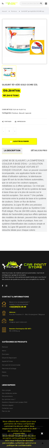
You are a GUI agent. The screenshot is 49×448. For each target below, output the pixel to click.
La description (12, 150)
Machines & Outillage (9, 368)
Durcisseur (5, 354)
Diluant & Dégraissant (9, 358)
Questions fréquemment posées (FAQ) (14, 402)
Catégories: (7, 113)
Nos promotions (7, 396)
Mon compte (6, 390)
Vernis (4, 351)
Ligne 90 (28, 113)
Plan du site (6, 411)
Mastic (4, 372)
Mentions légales (7, 405)
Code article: (7, 109)
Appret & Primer (7, 361)
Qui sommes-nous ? (8, 399)
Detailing (5, 376)
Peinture (15, 113)
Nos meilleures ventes (9, 393)
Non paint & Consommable (11, 365)
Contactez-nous (7, 408)
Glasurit (21, 113)
